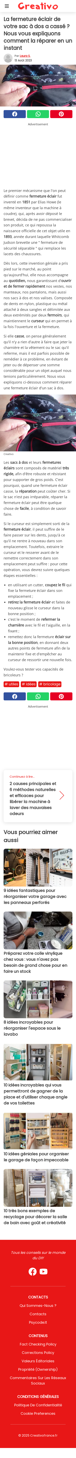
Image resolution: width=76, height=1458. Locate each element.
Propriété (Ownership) (38, 1369)
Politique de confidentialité (38, 1405)
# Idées (29, 684)
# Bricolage (49, 684)
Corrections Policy (38, 1352)
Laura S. (25, 56)
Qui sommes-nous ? (38, 1305)
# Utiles (11, 684)
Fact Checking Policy (38, 1344)
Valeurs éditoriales (38, 1361)
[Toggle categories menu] (7, 6)
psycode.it (38, 1322)
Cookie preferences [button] (38, 1413)
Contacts (38, 1313)
